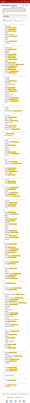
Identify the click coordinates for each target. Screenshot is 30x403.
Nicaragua (7, 250)
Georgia (6, 143)
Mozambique (8, 237)
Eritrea (6, 124)
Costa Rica (7, 99)
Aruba (6, 39)
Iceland (6, 168)
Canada (6, 81)
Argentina (7, 36)
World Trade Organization (20, 401)
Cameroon (7, 79)
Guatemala (7, 150)
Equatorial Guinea (9, 122)
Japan (6, 181)
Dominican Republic (9, 111)
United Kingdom (8, 357)
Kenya (6, 189)
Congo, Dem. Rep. (9, 94)
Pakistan (7, 268)
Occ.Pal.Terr (7, 262)
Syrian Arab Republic (9, 326)
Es (21, 1)
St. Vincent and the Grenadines (12, 319)
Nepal (6, 247)
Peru (6, 276)
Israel (6, 174)
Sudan (6, 321)
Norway (6, 257)
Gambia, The (8, 141)
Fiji (5, 133)
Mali (6, 220)
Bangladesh (7, 51)
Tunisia (6, 342)
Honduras (7, 161)
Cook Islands (8, 97)
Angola (6, 31)
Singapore (7, 307)
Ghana (6, 145)
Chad (6, 86)
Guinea (6, 152)
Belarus (6, 54)
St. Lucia (7, 318)
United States (8, 359)
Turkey (6, 344)
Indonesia (7, 171)
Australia (7, 41)
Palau (6, 270)
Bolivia (6, 62)
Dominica (7, 109)
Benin (6, 57)
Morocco (7, 235)
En (18, 1)
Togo (6, 337)
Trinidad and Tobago (9, 341)
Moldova (7, 229)
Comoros (7, 92)
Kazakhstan (7, 187)
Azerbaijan (7, 42)
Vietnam (7, 370)
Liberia (6, 205)
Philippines (7, 278)
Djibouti (6, 107)
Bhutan (6, 61)
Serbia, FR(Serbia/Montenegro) (11, 302)
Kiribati (6, 191)
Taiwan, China (8, 331)
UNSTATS (15, 401)
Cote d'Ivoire (8, 101)
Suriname (7, 323)
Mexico (6, 227)
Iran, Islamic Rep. (8, 173)
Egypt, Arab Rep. (8, 119)
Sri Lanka (7, 314)
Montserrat (7, 234)
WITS (3, 1)
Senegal (7, 301)
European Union (8, 129)
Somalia (6, 311)
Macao (6, 212)
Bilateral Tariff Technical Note (17, 7)
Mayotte (6, 225)
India (6, 169)
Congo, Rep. (7, 96)
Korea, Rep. (7, 192)
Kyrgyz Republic (8, 196)
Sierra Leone (8, 306)
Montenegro (7, 232)
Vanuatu (7, 367)
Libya (6, 207)
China (6, 89)
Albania (6, 27)
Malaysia (7, 217)
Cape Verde (7, 82)
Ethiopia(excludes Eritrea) (10, 127)
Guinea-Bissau (8, 153)
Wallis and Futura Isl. (9, 375)
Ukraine (6, 354)
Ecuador (7, 117)
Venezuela (7, 369)
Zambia (6, 385)
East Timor (7, 115)
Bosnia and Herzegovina (10, 64)
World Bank (24, 401)
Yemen (6, 380)
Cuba (6, 102)
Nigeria (6, 254)
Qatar (6, 283)
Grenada (7, 148)
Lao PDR (7, 200)
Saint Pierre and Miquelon (10, 294)
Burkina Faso (8, 71)
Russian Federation (9, 288)
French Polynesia (8, 135)
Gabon (6, 140)
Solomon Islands (8, 309)
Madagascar (7, 214)
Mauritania (7, 222)
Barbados (7, 52)
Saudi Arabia (7, 299)
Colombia (7, 91)
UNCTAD (11, 401)
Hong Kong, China (9, 163)
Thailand (7, 336)
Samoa (6, 296)
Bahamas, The (8, 47)
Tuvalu (6, 348)
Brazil (6, 67)
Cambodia (7, 77)
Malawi (6, 215)
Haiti (6, 160)
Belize (6, 56)
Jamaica (7, 179)
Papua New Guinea (9, 273)
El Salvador (7, 120)
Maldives (7, 219)
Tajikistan (7, 332)
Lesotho (6, 204)
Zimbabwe (7, 386)
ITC (7, 401)
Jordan (6, 183)
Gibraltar (7, 146)
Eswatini (7, 125)
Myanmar (7, 239)
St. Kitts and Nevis (9, 316)
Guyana (6, 155)
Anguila (6, 32)
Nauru (6, 245)
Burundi (6, 72)
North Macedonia (8, 255)
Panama (7, 271)
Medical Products (12, 27)
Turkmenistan (8, 346)
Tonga (6, 339)
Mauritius (7, 224)
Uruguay (7, 361)
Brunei (6, 69)
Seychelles (7, 304)
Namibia (7, 244)
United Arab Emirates (9, 356)
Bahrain (6, 49)
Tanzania (7, 334)
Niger (6, 252)
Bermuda (7, 59)
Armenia (7, 37)
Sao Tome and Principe (10, 297)
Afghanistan (7, 26)
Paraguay (7, 275)
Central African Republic (10, 84)
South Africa (7, 313)
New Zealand (8, 249)
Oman (6, 263)
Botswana (7, 66)
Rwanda (7, 289)
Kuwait (6, 194)
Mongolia (7, 230)
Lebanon (7, 202)
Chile (6, 87)
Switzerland (7, 324)
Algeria (6, 29)
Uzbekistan (7, 362)
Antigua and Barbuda (9, 34)
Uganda (6, 352)
